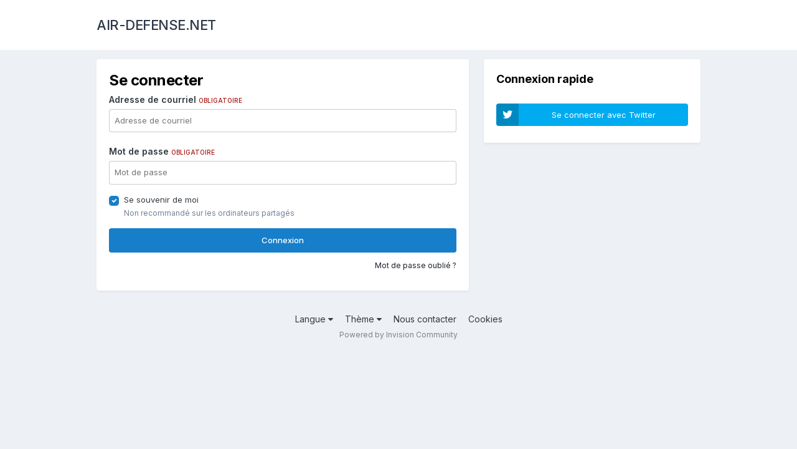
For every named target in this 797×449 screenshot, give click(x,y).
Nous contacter (425, 319)
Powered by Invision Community (398, 334)
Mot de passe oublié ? (415, 265)
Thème (363, 319)
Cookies (485, 319)
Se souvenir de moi (161, 200)
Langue (314, 319)
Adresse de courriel (175, 99)
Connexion (283, 240)
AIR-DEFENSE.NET (156, 25)
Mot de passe (162, 151)
